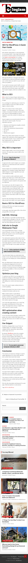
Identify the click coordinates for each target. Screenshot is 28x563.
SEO (3, 97)
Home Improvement (7, 468)
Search (22, 408)
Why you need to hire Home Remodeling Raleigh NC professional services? (13, 546)
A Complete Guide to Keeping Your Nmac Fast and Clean (16, 420)
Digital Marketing (7, 42)
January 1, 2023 (6, 523)
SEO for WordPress (9, 387)
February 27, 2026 (6, 432)
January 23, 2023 (6, 499)
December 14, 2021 (6, 50)
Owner (13, 50)
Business (11, 417)
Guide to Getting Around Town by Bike (15, 399)
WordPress (10, 333)
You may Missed (7, 452)
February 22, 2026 (6, 447)
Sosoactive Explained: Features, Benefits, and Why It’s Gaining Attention (14, 444)
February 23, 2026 (6, 440)
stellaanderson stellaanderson (18, 499)
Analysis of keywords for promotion (13, 394)
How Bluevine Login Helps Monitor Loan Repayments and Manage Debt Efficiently (14, 429)
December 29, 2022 (6, 549)
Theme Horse (16, 558)
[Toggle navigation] (3, 16)
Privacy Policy (21, 556)
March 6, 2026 (12, 423)
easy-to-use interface (10, 57)
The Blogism (14, 556)
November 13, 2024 (6, 475)
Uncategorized (6, 434)
